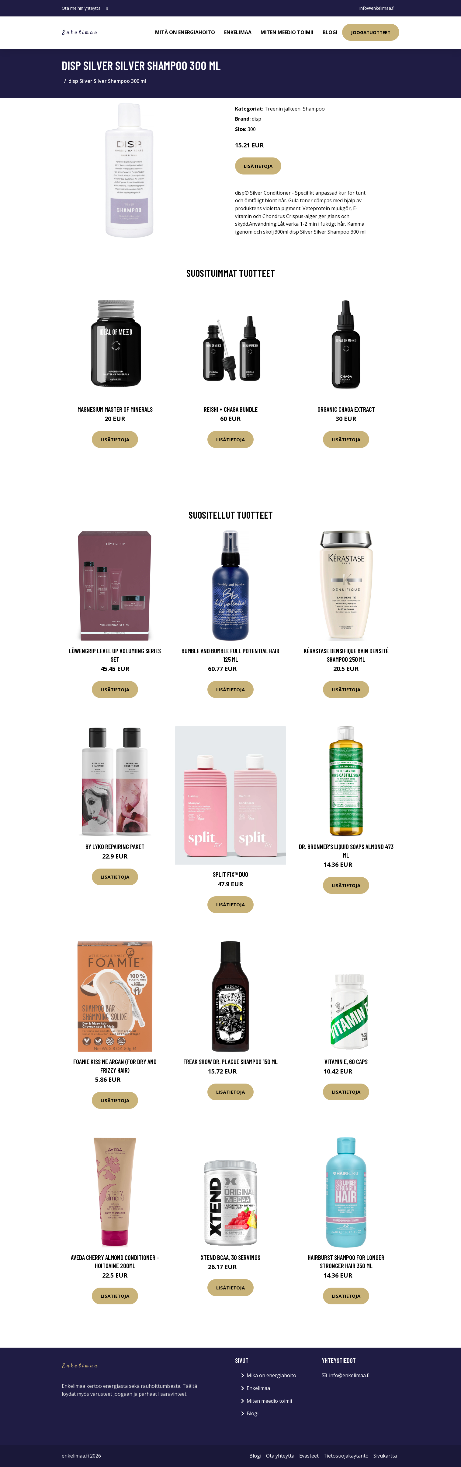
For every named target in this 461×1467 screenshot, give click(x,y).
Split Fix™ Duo (230, 874)
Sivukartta (385, 1455)
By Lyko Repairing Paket (114, 846)
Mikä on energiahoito (271, 1375)
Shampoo (314, 108)
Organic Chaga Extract (346, 409)
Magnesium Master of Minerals (115, 409)
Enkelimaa (237, 32)
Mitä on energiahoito (185, 32)
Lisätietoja (258, 166)
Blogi (330, 32)
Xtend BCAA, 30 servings (230, 1257)
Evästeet (309, 1455)
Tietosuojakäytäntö (346, 1455)
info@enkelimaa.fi (376, 8)
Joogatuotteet (370, 32)
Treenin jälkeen (282, 108)
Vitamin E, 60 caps (346, 1061)
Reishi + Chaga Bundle (231, 409)
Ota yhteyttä (280, 1455)
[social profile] (107, 8)
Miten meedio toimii (287, 32)
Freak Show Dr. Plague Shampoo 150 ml (230, 1061)
